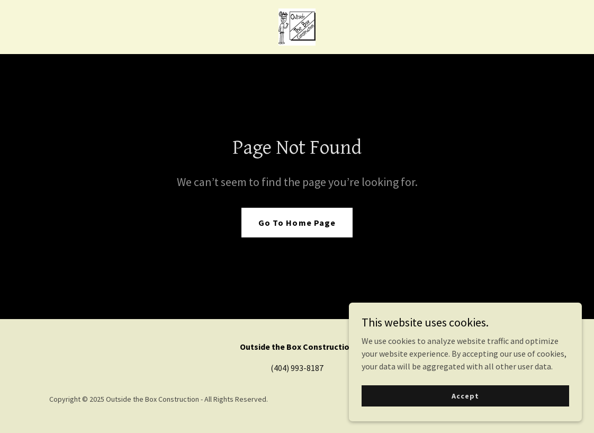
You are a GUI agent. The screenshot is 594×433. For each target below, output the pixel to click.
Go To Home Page (296, 222)
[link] (297, 26)
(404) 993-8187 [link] (297, 368)
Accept (475, 395)
